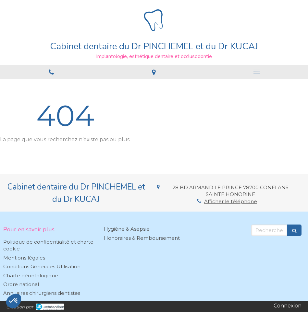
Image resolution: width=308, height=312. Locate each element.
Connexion (288, 306)
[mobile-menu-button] (256, 71)
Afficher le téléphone (230, 201)
